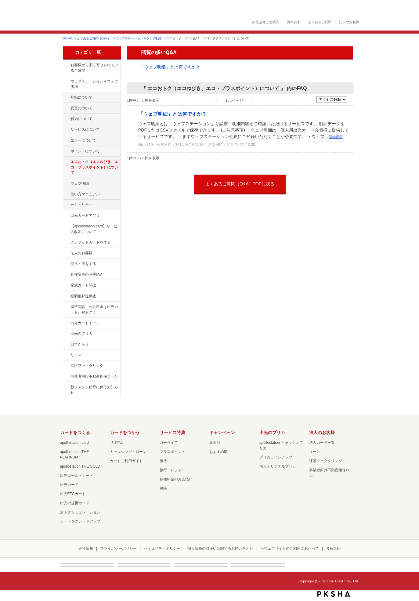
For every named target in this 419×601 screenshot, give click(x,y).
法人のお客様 (349, 22)
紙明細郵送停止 (83, 296)
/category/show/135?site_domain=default (66, 81)
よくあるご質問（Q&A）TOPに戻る (239, 183)
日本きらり (79, 344)
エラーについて (83, 140)
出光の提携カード (74, 503)
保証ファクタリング (86, 366)
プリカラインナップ (275, 457)
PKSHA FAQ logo (333, 594)
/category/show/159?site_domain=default (66, 345)
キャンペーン (222, 432)
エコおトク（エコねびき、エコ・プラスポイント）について (94, 167)
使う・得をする (83, 264)
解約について (81, 119)
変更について (81, 108)
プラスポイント (172, 452)
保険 (163, 488)
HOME (67, 38)
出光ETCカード (73, 494)
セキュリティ (81, 205)
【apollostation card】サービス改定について (93, 229)
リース (75, 355)
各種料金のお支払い (176, 479)
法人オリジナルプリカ (277, 466)
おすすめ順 (218, 452)
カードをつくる (75, 432)
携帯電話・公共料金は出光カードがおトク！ (94, 309)
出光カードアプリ (85, 215)
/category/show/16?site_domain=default (66, 334)
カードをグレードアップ (80, 521)
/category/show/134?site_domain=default (66, 65)
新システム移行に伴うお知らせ (94, 390)
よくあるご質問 (319, 22)
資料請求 (293, 22)
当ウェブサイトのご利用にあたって (289, 548)
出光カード (69, 485)
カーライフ (169, 442)
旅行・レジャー (172, 470)
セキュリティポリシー (162, 548)
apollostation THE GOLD (80, 466)
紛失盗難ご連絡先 (265, 22)
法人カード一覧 (322, 442)
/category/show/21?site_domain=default (66, 253)
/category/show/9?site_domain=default (66, 264)
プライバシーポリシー (118, 548)
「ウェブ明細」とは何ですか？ (170, 66)
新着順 (214, 442)
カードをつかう (125, 432)
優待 (163, 461)
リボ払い (117, 442)
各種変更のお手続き (86, 274)
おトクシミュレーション (80, 512)
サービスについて (85, 129)
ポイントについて (85, 151)
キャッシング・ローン (128, 452)
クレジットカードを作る (90, 242)
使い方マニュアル (85, 194)
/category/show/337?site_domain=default (66, 205)
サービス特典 (172, 432)
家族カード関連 (83, 285)
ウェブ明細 (79, 183)
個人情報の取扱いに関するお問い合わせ (220, 548)
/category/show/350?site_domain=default (66, 387)
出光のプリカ (81, 333)
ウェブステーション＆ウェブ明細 (138, 38)
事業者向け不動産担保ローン (94, 376)
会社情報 (85, 548)
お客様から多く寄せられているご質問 (94, 68)
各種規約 (333, 548)
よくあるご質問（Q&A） (94, 38)
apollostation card (74, 442)
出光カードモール (85, 323)
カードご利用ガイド (126, 461)
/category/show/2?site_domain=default (66, 243)
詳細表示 (335, 137)
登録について (81, 97)
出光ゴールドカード (76, 475)
